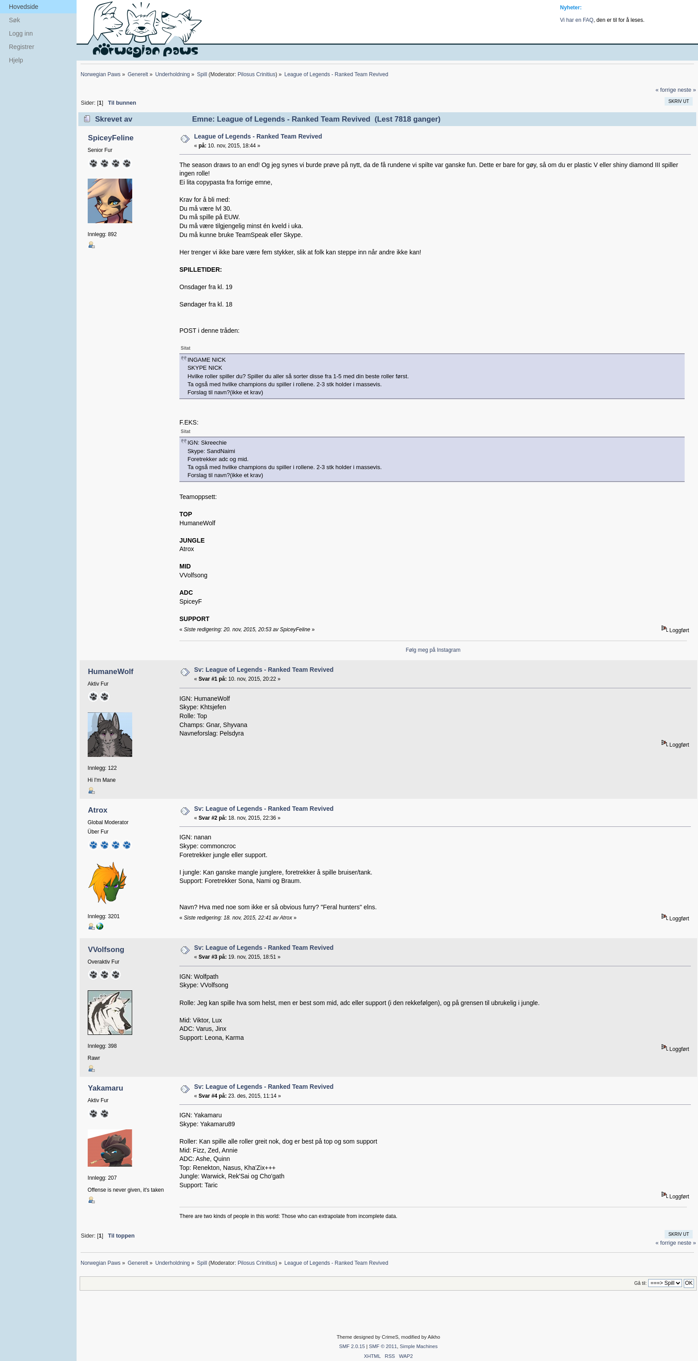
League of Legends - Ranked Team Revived (258, 136)
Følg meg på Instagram (433, 650)
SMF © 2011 (383, 1346)
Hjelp (16, 60)
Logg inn (21, 33)
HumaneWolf (110, 671)
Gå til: (640, 1283)
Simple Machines (419, 1346)
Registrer (21, 46)
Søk (14, 20)
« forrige (665, 90)
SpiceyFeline (111, 138)
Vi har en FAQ (576, 20)
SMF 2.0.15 (352, 1346)
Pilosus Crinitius (257, 74)
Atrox (97, 810)
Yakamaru (105, 1088)
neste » (687, 90)
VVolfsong (106, 949)
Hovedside (23, 6)
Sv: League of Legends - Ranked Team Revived (263, 669)
